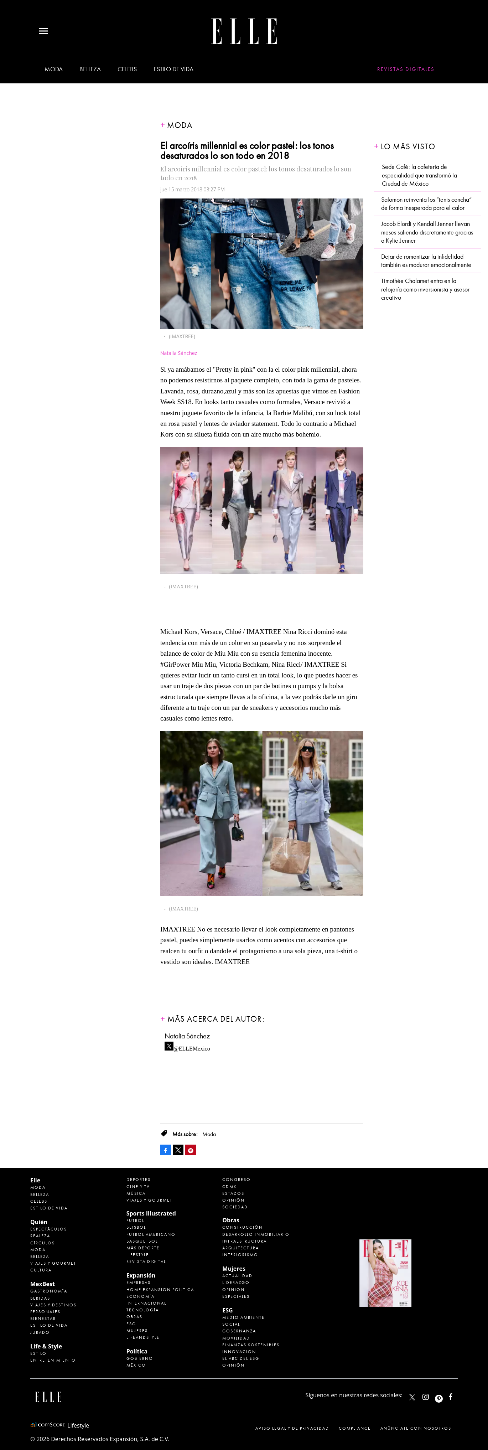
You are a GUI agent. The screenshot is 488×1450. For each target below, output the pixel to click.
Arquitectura (240, 1247)
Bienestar (43, 1318)
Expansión (141, 1275)
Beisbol (136, 1227)
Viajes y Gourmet (53, 1263)
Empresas (138, 1282)
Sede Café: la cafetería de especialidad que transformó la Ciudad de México (419, 175)
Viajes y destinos (53, 1304)
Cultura (41, 1270)
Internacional (146, 1303)
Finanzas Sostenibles (251, 1344)
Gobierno (139, 1358)
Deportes (138, 1179)
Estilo (38, 1353)
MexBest (42, 1284)
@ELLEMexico (191, 1046)
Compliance (355, 1428)
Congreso (236, 1179)
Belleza (90, 69)
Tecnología (142, 1309)
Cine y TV (138, 1186)
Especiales (236, 1296)
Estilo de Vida (49, 1325)
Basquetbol (142, 1241)
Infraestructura (244, 1241)
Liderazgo (236, 1282)
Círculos (42, 1242)
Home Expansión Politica (160, 1289)
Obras (134, 1316)
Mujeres (137, 1330)
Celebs (127, 69)
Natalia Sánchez (178, 353)
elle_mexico (432, 1395)
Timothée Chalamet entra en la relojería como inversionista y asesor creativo (425, 289)
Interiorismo (240, 1254)
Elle (35, 1180)
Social (231, 1324)
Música (136, 1193)
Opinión (233, 1200)
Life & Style (46, 1346)
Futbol (135, 1220)
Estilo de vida (173, 69)
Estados (233, 1193)
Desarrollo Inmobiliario (256, 1234)
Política (136, 1351)
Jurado (40, 1332)
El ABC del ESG (240, 1358)
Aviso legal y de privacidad (292, 1428)
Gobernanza (239, 1330)
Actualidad (237, 1275)
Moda (54, 69)
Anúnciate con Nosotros (415, 1428)
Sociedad (235, 1206)
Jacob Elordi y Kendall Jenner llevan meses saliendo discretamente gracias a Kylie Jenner (427, 232)
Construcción (242, 1227)
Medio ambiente (243, 1317)
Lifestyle (137, 1254)
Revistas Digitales (406, 69)
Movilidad (236, 1338)
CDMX (229, 1186)
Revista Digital (146, 1261)
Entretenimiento (53, 1360)
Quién (38, 1222)
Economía (140, 1296)
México (136, 1365)
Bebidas (40, 1298)
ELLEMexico (412, 1397)
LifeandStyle (143, 1337)
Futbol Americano (151, 1234)
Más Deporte (143, 1247)
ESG (131, 1323)
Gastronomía (48, 1291)
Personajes (45, 1311)
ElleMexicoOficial (457, 1395)
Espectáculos (48, 1229)
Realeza (40, 1235)
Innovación (239, 1351)
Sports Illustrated (151, 1213)
